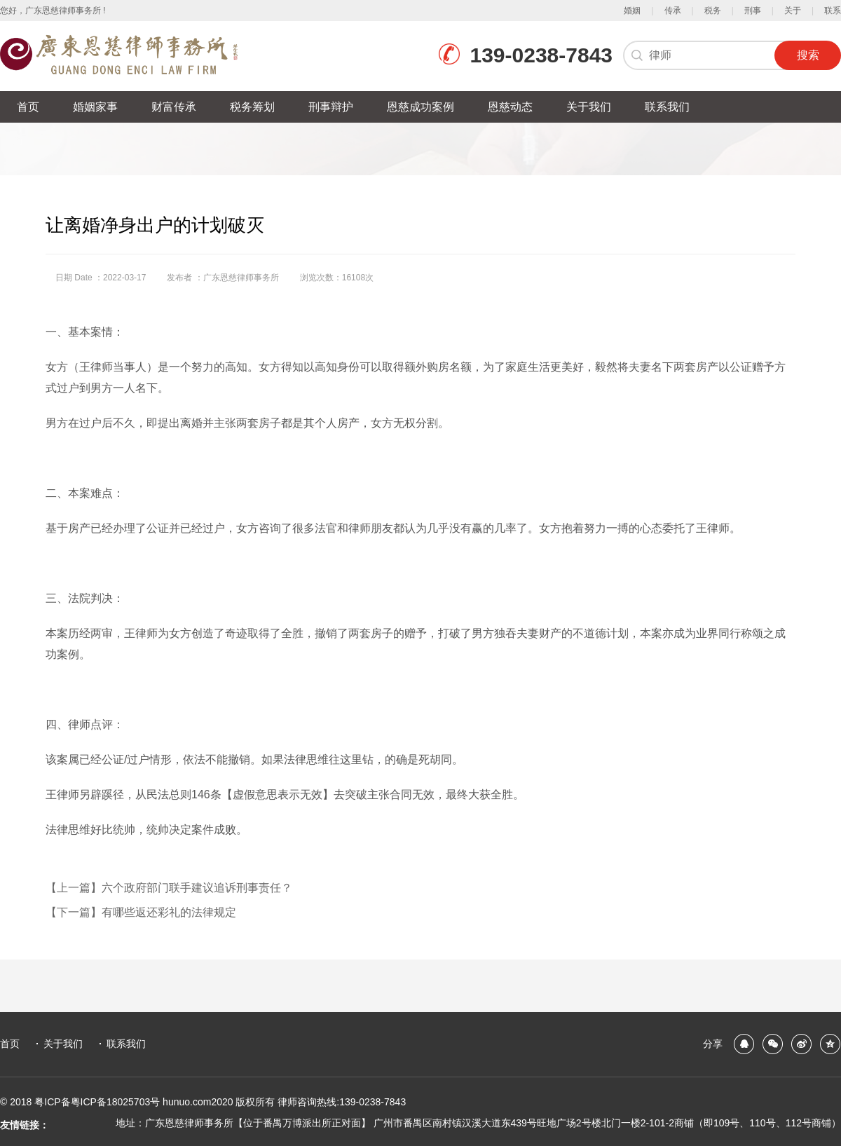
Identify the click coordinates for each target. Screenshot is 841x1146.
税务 (712, 10)
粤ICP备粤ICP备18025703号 (98, 1101)
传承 (672, 10)
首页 (10, 1043)
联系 (832, 10)
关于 (792, 10)
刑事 (752, 10)
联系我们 (126, 1043)
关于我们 (63, 1043)
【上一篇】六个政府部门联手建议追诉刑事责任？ (169, 888)
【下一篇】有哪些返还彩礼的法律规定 (141, 912)
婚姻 (632, 10)
